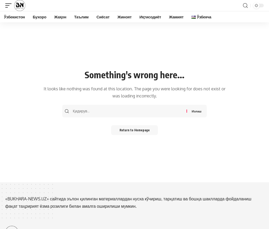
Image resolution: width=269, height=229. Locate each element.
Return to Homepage (134, 131)
